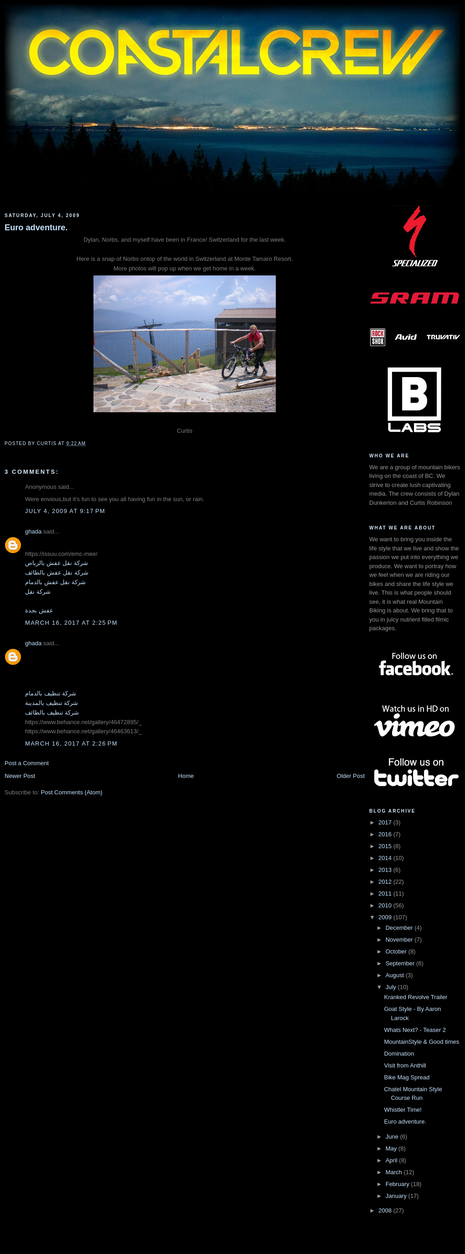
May (392, 1148)
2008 (385, 1210)
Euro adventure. (36, 227)
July (392, 987)
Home (186, 775)
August (396, 975)
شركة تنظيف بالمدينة (51, 703)
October (397, 951)
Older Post (351, 775)
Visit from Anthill (405, 1065)
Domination (399, 1053)
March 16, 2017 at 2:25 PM (71, 622)
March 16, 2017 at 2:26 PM (71, 743)
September (401, 963)
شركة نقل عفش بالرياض (56, 563)
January (397, 1195)
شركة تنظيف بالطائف (52, 712)
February (398, 1184)
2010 (385, 905)
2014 (385, 858)
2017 (385, 822)
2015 (385, 846)
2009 (385, 917)
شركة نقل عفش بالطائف (56, 572)
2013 (385, 869)
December (400, 927)
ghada (33, 531)
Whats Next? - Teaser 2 (415, 1029)
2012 (385, 881)
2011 (385, 893)
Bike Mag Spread (406, 1077)
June (393, 1136)
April (392, 1160)
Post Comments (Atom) (72, 792)
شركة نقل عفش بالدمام (55, 582)
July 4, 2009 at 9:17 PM (65, 511)
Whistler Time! (402, 1109)
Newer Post (20, 775)
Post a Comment (27, 763)
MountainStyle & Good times (421, 1041)
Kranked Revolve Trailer (415, 997)
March (395, 1172)
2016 (385, 834)
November (400, 939)
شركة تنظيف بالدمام (50, 693)
